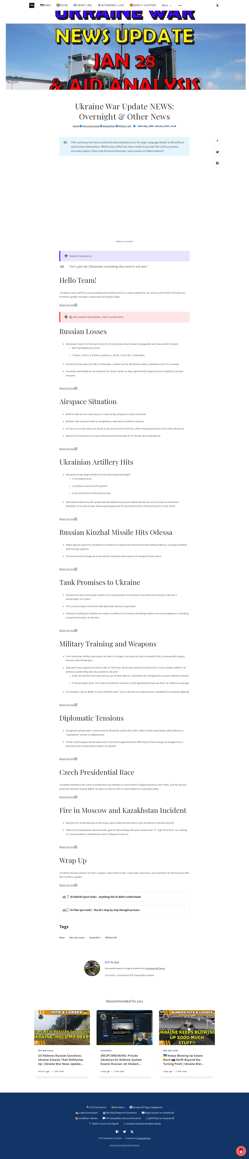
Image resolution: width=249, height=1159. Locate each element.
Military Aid (124, 126)
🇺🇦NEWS (45, 5)
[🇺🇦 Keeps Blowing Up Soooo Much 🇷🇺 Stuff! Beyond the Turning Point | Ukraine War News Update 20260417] (187, 1065)
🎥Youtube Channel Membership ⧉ (142, 1123)
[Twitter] (217, 152)
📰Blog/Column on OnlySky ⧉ (157, 1112)
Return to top (66, 305)
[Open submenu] (179, 5)
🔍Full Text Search (96, 1107)
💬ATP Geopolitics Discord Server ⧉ (121, 1118)
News (76, 126)
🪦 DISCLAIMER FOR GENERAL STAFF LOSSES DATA (96, 317)
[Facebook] (217, 163)
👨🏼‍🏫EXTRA (62, 5)
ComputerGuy (143, 1138)
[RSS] (132, 1131)
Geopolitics (109, 126)
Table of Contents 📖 (80, 256)
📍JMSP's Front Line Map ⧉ (103, 1123)
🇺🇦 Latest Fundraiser (86, 1112)
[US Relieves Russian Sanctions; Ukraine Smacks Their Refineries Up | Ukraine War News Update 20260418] (62, 1065)
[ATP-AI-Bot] (92, 968)
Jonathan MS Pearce (155, 968)
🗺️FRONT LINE (82, 5)
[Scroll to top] (217, 141)
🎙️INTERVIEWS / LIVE (111, 5)
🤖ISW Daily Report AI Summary (120, 1112)
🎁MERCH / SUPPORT (142, 5)
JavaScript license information (125, 1145)
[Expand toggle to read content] (185, 897)
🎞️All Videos (118, 1107)
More (167, 5)
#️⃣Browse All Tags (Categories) (146, 1107)
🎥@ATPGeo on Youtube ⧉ (159, 1118)
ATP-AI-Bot (112, 962)
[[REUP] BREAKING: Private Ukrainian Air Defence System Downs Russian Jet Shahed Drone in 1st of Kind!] (124, 1065)
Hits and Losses (90, 126)
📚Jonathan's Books (86, 1118)
